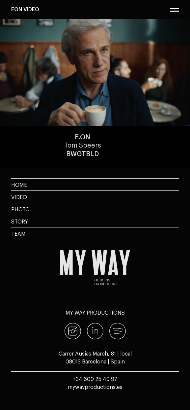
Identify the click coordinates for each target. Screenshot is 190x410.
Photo (20, 209)
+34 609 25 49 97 (95, 378)
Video (19, 196)
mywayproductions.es (95, 386)
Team (18, 233)
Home (19, 184)
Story (19, 221)
